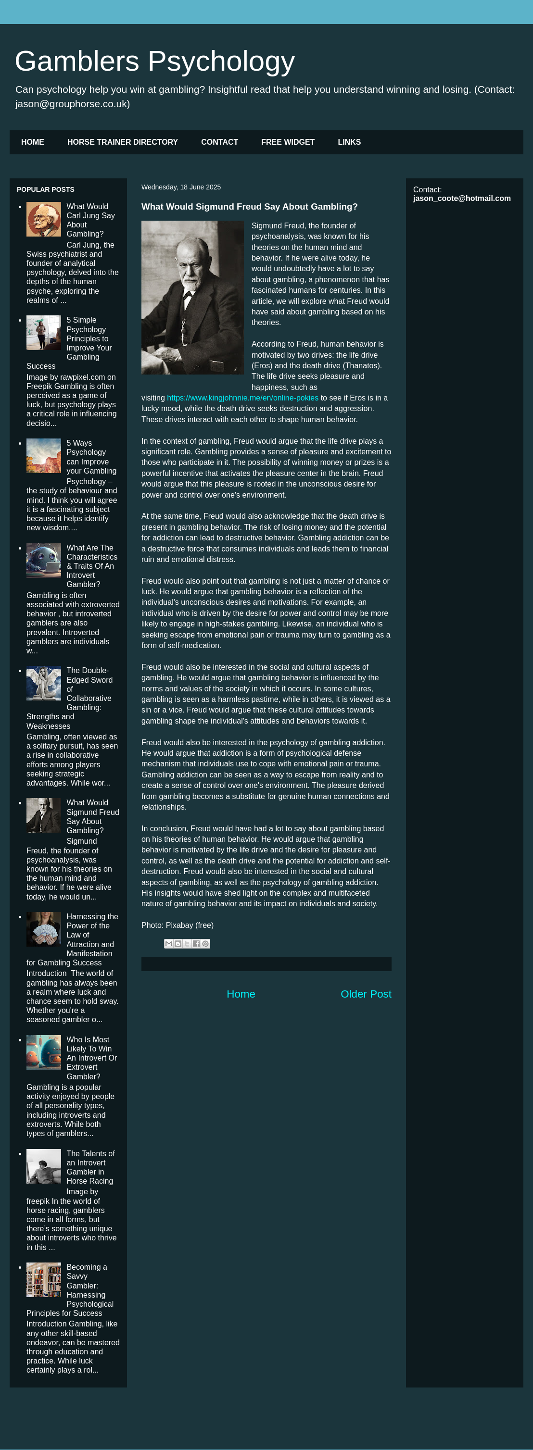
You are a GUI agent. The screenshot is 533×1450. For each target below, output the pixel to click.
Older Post (366, 994)
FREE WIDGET (288, 142)
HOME (32, 142)
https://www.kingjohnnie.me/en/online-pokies (242, 398)
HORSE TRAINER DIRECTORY (122, 142)
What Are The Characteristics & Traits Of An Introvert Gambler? (91, 566)
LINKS (349, 142)
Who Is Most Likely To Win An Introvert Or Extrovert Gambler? (91, 1058)
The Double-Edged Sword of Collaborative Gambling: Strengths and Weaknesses (69, 698)
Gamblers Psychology (154, 61)
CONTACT (219, 142)
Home (241, 994)
